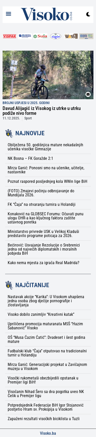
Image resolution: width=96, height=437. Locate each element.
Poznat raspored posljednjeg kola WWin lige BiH (47, 181)
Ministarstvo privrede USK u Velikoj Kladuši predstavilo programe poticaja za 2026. (43, 233)
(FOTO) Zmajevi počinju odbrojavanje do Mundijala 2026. (41, 192)
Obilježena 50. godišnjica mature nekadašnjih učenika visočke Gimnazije (45, 146)
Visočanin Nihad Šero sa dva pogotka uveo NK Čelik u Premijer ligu (46, 393)
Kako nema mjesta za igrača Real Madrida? (43, 262)
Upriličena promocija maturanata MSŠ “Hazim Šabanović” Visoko (45, 325)
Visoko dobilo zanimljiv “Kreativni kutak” (41, 314)
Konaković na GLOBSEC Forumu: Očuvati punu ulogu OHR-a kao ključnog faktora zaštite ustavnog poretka (45, 218)
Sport (28, 118)
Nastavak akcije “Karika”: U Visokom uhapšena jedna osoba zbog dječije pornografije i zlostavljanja (46, 300)
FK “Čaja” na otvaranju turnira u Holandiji (42, 204)
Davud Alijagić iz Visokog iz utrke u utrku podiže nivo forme (42, 110)
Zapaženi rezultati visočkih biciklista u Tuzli (44, 418)
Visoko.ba (48, 433)
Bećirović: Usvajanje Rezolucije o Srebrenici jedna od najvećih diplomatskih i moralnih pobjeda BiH (44, 249)
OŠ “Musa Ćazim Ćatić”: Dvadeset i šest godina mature (46, 339)
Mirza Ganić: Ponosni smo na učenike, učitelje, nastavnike (46, 169)
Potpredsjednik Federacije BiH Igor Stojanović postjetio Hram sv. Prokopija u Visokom (45, 407)
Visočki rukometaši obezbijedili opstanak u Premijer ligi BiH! (43, 380)
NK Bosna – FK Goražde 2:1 (30, 158)
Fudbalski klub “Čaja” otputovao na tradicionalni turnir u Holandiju (47, 353)
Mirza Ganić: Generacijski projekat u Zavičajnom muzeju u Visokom (47, 366)
